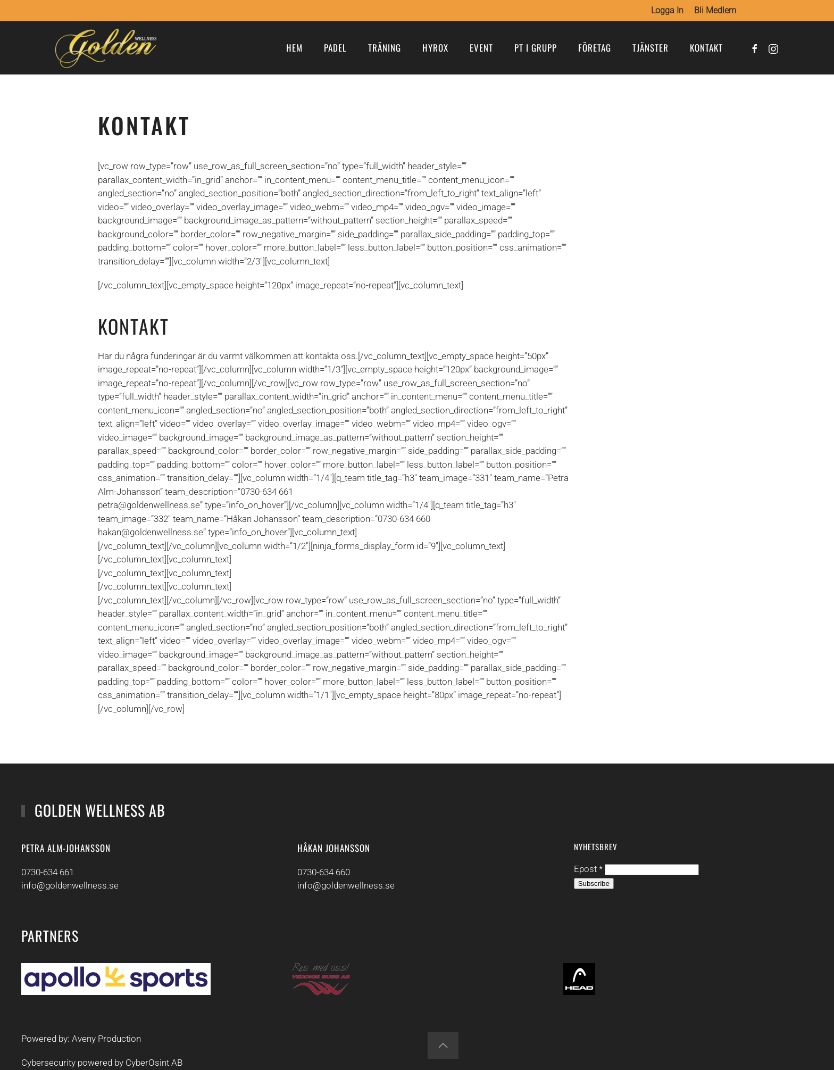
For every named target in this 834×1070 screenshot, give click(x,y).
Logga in (667, 10)
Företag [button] (594, 47)
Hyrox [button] (435, 47)
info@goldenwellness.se (67, 886)
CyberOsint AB (151, 1063)
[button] (441, 1045)
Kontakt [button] (706, 47)
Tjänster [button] (650, 47)
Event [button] (481, 47)
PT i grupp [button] (535, 47)
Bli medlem (715, 10)
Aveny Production (104, 1038)
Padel (335, 47)
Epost (586, 869)
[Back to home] (105, 47)
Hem (294, 47)
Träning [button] (384, 47)
